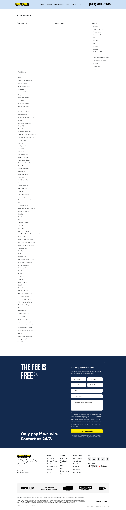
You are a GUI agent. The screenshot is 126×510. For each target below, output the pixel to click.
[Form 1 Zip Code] (95, 385)
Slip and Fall (21, 78)
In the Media (96, 46)
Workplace (21, 109)
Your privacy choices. (101, 501)
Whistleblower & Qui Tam (25, 330)
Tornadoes (21, 276)
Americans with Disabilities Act (27, 134)
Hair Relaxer (22, 217)
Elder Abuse (21, 228)
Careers (95, 55)
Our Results (40, 4)
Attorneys (95, 26)
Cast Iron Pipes (22, 248)
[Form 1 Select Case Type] (87, 396)
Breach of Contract (23, 157)
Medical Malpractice (23, 106)
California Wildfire (23, 174)
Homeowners (22, 257)
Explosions (21, 171)
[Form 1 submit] (87, 431)
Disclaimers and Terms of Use (102, 506)
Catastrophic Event (23, 169)
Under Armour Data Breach (26, 200)
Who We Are (97, 32)
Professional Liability (24, 163)
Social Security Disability (25, 322)
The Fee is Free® (63, 461)
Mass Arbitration (22, 282)
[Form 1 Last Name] (95, 379)
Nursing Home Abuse (24, 313)
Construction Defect (24, 160)
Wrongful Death (22, 339)
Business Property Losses (26, 245)
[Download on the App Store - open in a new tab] (93, 466)
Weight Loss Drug (23, 194)
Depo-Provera (22, 188)
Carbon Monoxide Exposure (26, 208)
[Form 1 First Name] (78, 379)
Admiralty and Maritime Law (26, 137)
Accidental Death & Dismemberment (29, 234)
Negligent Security (23, 98)
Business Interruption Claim (26, 242)
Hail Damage (22, 254)
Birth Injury (21, 143)
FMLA (20, 120)
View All (21, 177)
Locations (49, 4)
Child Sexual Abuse (23, 180)
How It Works (52, 466)
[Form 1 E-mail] (87, 391)
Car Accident (21, 75)
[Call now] (100, 4)
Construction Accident (24, 112)
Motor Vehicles (22, 268)
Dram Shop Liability (23, 223)
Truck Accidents (22, 83)
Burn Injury (21, 152)
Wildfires (20, 333)
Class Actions (22, 183)
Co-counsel (77, 469)
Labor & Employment (24, 123)
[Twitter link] (89, 459)
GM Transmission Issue (25, 294)
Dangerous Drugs (23, 186)
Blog (94, 38)
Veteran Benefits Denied (25, 328)
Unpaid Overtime (23, 126)
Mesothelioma (22, 311)
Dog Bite (21, 95)
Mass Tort (20, 285)
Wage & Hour (22, 129)
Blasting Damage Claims (25, 240)
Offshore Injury (22, 316)
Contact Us (51, 472)
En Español (96, 63)
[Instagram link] (103, 459)
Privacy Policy (90, 506)
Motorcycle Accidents (24, 86)
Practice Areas (59, 4)
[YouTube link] (98, 459)
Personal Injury (22, 89)
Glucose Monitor (23, 291)
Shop (94, 69)
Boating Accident (23, 146)
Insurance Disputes (23, 231)
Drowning (20, 225)
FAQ (94, 43)
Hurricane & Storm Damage (26, 259)
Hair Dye (20, 214)
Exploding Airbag (23, 211)
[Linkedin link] (108, 459)
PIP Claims (21, 271)
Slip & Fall (21, 100)
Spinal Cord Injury (23, 319)
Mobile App (96, 66)
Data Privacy (21, 197)
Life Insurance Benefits (25, 262)
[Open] (80, 5)
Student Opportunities (100, 60)
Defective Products (23, 205)
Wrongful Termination (24, 132)
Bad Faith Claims (23, 237)
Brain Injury (21, 149)
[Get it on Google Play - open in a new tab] (103, 466)
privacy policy (76, 426)
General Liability (22, 92)
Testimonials (96, 41)
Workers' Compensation (25, 81)
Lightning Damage (23, 265)
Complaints (77, 461)
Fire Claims (21, 251)
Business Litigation (23, 154)
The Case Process (98, 29)
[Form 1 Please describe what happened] (87, 405)
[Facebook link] (94, 459)
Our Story (63, 458)
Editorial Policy (78, 472)
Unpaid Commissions (24, 166)
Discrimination (22, 115)
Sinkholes (21, 274)
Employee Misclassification (26, 117)
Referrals (95, 49)
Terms (91, 424)
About (68, 4)
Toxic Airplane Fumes (24, 299)
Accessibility (77, 458)
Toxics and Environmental (25, 325)
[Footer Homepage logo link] (29, 456)
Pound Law (77, 464)
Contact (74, 4)
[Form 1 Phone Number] (78, 385)
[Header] (22, 4)
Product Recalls (97, 35)
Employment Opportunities (101, 58)
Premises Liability (23, 103)
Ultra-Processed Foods (25, 302)
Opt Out (76, 466)
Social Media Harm (23, 296)
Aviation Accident (23, 140)
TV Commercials (97, 52)
